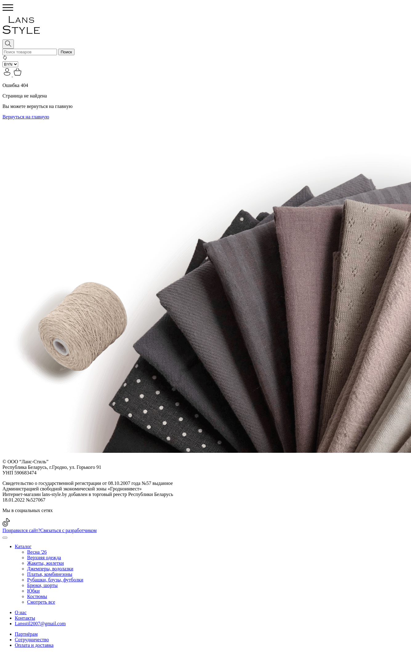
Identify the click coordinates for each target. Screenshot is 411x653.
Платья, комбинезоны (49, 574)
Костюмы (37, 596)
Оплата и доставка (34, 645)
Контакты (25, 618)
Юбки (33, 590)
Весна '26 (37, 552)
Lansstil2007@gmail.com (40, 623)
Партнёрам (26, 634)
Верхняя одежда (44, 557)
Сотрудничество (32, 639)
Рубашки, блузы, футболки (55, 579)
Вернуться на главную (25, 116)
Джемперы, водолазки (50, 568)
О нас (20, 612)
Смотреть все (41, 602)
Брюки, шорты (42, 585)
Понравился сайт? (49, 530)
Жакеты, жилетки (45, 563)
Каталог (23, 546)
